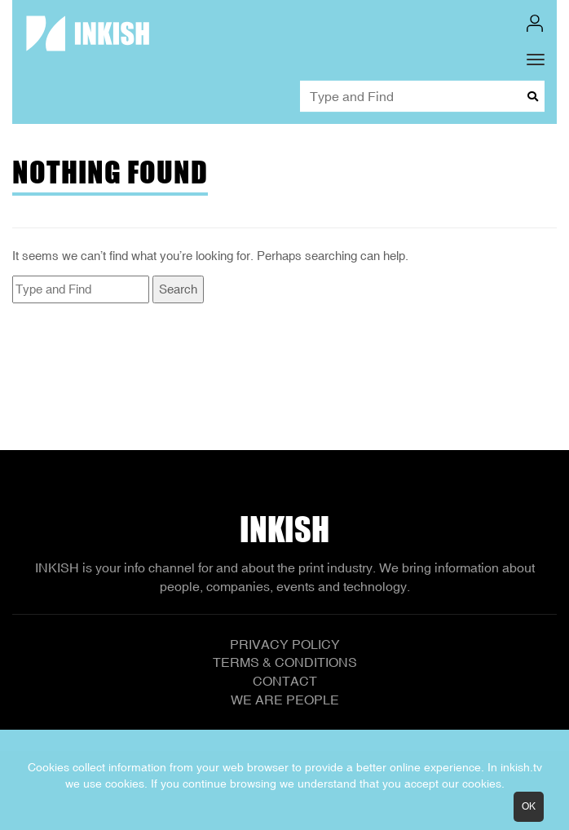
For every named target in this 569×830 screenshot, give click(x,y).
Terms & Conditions (285, 662)
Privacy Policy (285, 644)
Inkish (284, 529)
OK (529, 806)
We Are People (285, 699)
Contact (285, 680)
